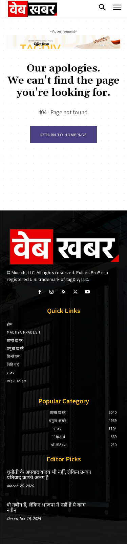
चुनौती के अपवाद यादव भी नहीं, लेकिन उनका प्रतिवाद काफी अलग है (49, 475)
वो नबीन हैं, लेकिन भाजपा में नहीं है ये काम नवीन (46, 508)
